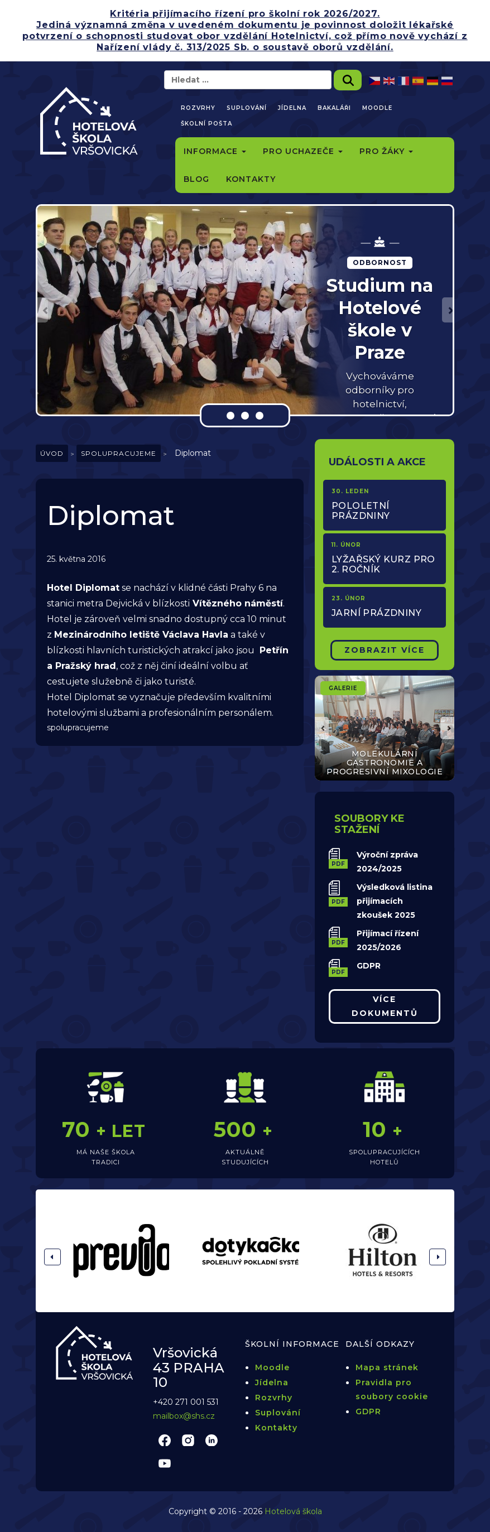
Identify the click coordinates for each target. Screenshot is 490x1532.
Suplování (247, 108)
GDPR (369, 966)
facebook (164, 1440)
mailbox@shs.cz (184, 1416)
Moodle (377, 108)
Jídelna (292, 108)
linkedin (211, 1440)
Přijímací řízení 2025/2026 (388, 940)
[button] (42, 309)
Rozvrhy (198, 108)
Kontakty (251, 179)
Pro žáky (386, 151)
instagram (188, 1440)
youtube (164, 1463)
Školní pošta (206, 123)
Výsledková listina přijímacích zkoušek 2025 (395, 901)
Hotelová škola (293, 1511)
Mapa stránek (387, 1367)
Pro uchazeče (303, 151)
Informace (215, 151)
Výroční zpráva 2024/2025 (387, 862)
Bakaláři (334, 108)
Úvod (52, 453)
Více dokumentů (385, 1006)
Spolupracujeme (118, 453)
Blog (196, 179)
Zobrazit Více (384, 650)
